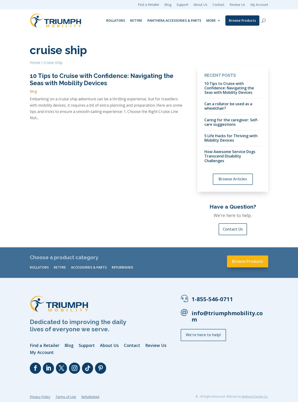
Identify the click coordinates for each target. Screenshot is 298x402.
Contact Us (233, 229)
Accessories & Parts (89, 267)
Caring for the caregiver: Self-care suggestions (231, 122)
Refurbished (122, 267)
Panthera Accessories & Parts (174, 20)
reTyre (136, 20)
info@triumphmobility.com (227, 316)
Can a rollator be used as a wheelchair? (228, 106)
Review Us (237, 5)
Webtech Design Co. (255, 397)
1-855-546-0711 (212, 299)
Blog (33, 91)
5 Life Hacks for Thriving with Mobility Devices (230, 138)
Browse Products (242, 20)
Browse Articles (233, 179)
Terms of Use (65, 397)
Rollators (115, 20)
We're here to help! (203, 334)
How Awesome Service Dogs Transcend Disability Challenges (229, 156)
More (211, 20)
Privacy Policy (40, 397)
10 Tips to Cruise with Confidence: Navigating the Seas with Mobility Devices (101, 79)
